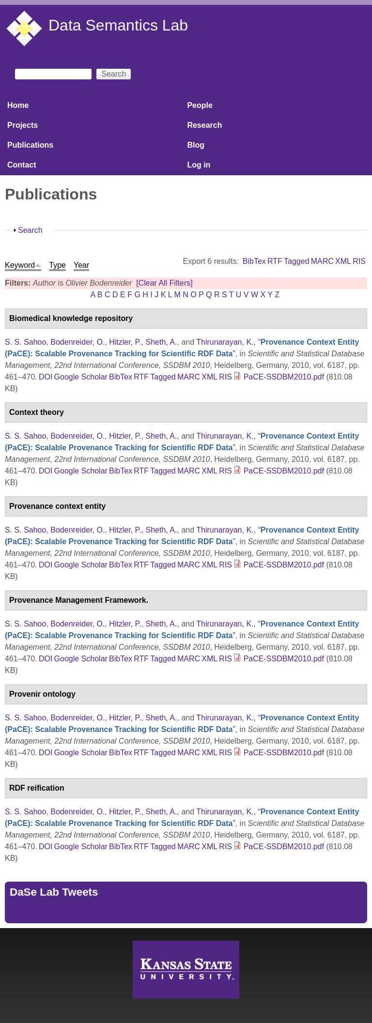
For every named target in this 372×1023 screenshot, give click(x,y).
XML (343, 261)
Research (204, 125)
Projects (22, 125)
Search (30, 230)
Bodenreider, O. (77, 342)
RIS (359, 261)
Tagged (297, 261)
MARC (322, 261)
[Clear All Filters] (164, 283)
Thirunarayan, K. (224, 342)
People (199, 105)
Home (18, 105)
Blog (195, 145)
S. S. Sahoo (25, 342)
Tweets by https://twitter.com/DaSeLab (75, 912)
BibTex (254, 261)
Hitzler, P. (125, 342)
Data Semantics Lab (118, 25)
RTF (274, 261)
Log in (198, 165)
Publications (30, 145)
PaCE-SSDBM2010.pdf (284, 377)
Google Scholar (81, 377)
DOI (45, 377)
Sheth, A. (161, 342)
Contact (21, 165)
